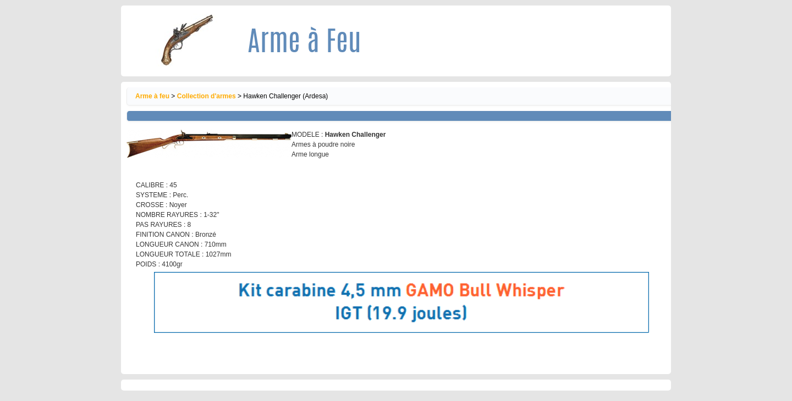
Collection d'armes (206, 96)
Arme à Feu (304, 44)
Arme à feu (152, 96)
